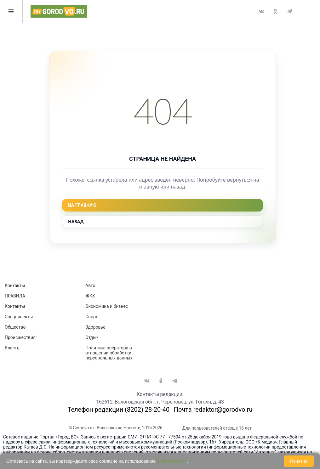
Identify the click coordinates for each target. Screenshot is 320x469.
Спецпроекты (19, 316)
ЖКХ (90, 295)
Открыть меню (11, 11)
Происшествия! (21, 337)
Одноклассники (275, 11)
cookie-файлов (172, 461)
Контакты (15, 285)
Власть (12, 347)
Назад (75, 221)
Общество (15, 327)
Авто (90, 285)
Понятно (298, 461)
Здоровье (95, 327)
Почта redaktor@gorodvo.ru (213, 409)
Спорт (91, 316)
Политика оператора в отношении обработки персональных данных (108, 352)
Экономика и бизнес (106, 306)
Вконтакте (261, 11)
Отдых (92, 337)
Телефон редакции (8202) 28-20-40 (118, 409)
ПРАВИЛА (15, 295)
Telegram (289, 11)
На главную (82, 205)
